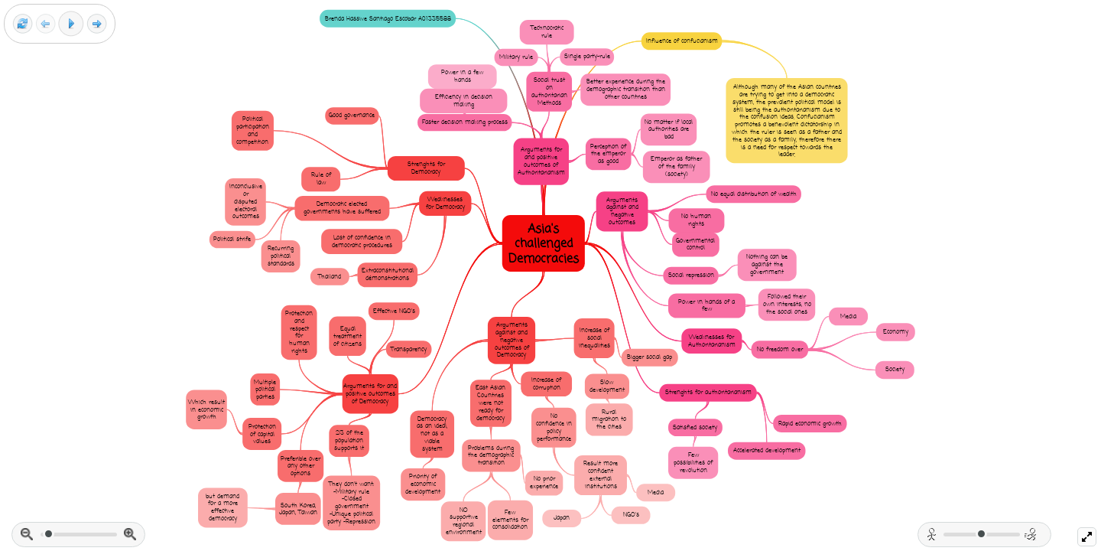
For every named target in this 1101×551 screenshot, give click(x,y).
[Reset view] (22, 24)
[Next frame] (96, 24)
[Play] (71, 24)
